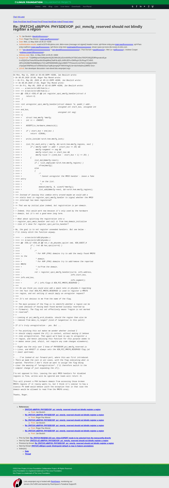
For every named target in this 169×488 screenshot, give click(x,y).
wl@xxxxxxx (119, 50)
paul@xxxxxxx (98, 50)
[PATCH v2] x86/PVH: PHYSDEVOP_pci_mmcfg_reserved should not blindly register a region (69, 441)
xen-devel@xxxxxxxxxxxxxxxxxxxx (36, 50)
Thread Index (67, 22)
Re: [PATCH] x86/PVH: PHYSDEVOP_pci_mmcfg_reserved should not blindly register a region (64, 415)
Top (15, 17)
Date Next (26, 22)
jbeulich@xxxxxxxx (40, 36)
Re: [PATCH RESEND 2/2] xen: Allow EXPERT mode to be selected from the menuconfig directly (70, 438)
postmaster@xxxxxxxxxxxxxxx (79, 47)
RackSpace (55, 481)
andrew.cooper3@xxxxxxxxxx (31, 52)
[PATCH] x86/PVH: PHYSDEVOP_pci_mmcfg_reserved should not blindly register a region (63, 409)
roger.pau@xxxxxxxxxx (49, 39)
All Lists (21, 17)
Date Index (57, 22)
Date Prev (17, 22)
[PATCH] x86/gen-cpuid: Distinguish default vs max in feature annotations (63, 446)
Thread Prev (36, 22)
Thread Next (47, 22)
